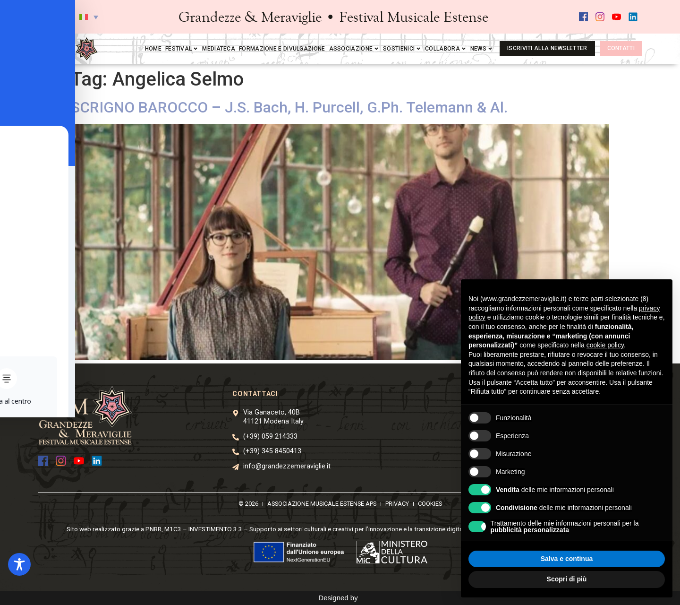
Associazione (354, 48)
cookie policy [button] (605, 345)
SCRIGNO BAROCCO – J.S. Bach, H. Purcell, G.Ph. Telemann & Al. (289, 107)
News (481, 48)
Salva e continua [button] (567, 558)
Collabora (446, 48)
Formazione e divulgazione (282, 48)
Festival (181, 48)
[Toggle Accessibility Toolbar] (19, 564)
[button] (89, 17)
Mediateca (218, 48)
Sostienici (402, 48)
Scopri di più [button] (567, 579)
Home (153, 48)
